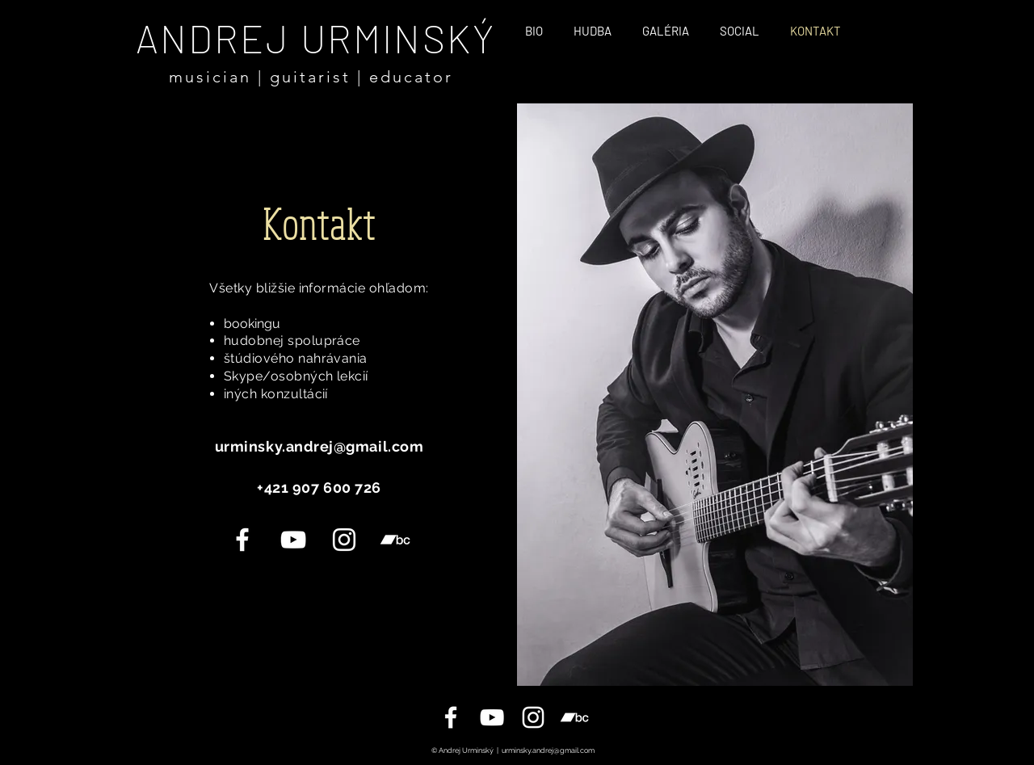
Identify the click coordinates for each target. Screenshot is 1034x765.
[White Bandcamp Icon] (574, 717)
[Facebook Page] (450, 717)
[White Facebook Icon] (242, 539)
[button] (739, 30)
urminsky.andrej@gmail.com (548, 750)
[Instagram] (344, 539)
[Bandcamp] (395, 539)
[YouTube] (293, 539)
